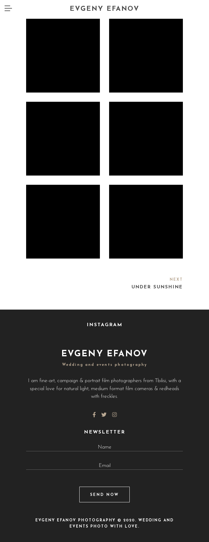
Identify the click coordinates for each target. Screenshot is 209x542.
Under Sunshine (157, 287)
